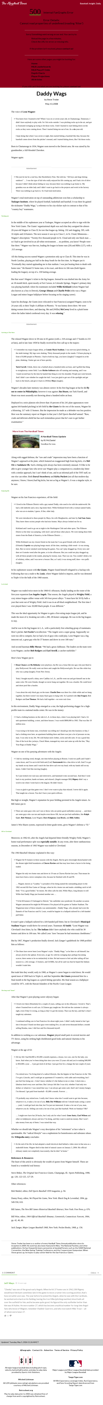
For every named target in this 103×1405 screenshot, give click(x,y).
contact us (67, 48)
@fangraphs (25, 1350)
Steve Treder (53, 99)
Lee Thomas (31, 699)
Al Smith (67, 926)
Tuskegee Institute (19, 202)
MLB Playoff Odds (40, 70)
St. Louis (41, 574)
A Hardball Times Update (53, 436)
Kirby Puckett (60, 476)
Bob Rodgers (36, 651)
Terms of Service (61, 1350)
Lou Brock (61, 818)
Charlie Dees (55, 692)
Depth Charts (38, 73)
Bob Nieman (26, 818)
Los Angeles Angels (38, 594)
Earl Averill (52, 651)
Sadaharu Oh (23, 465)
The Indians (42, 929)
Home (34, 63)
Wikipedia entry (22, 1137)
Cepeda (27, 545)
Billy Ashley (75, 818)
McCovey (64, 309)
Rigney (75, 779)
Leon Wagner (29, 112)
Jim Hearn (63, 391)
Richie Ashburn (49, 370)
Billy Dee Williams (53, 1102)
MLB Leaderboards (41, 66)
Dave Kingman (49, 818)
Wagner (50, 1035)
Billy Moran (35, 647)
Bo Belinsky (35, 665)
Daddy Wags (51, 93)
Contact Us (37, 1350)
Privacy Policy (77, 1350)
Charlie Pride (63, 291)
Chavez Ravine (49, 863)
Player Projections (40, 76)
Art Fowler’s (30, 632)
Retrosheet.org (26, 1390)
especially (45, 842)
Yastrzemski (58, 762)
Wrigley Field (83, 594)
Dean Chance (21, 665)
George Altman (46, 291)
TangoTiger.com (75, 1377)
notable (53, 842)
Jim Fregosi (82, 696)
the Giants (54, 406)
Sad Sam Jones (84, 518)
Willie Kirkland (64, 287)
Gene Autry (71, 1115)
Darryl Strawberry (41, 476)
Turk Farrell (21, 367)
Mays (54, 381)
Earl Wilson (82, 1115)
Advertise (48, 1350)
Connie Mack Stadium (55, 350)
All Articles (36, 79)
